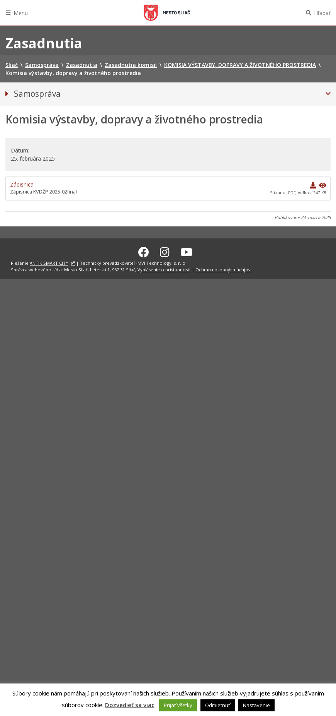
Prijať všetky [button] (178, 705)
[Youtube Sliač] (186, 250)
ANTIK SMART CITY (49, 262)
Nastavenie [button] (256, 705)
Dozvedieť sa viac (129, 705)
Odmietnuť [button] (217, 705)
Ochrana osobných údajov (223, 268)
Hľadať (322, 13)
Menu (21, 13)
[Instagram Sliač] (165, 250)
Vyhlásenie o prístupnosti (163, 268)
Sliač (167, 13)
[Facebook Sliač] (143, 250)
